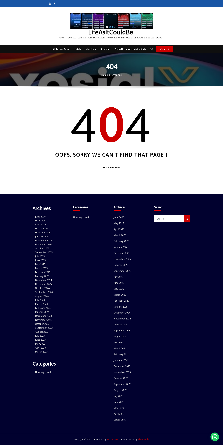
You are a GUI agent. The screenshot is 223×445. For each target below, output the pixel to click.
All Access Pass (60, 49)
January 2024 (42, 312)
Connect (164, 49)
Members (91, 49)
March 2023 (41, 351)
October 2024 (42, 288)
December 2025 (43, 240)
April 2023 (40, 347)
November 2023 (43, 319)
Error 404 (117, 74)
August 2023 (41, 331)
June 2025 (40, 260)
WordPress (112, 439)
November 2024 (43, 284)
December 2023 (43, 315)
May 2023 (40, 343)
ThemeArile (143, 439)
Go (187, 218)
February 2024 (42, 308)
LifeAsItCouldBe (110, 32)
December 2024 (43, 280)
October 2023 (42, 323)
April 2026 (40, 224)
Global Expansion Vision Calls (130, 49)
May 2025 (40, 264)
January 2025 (42, 276)
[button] (214, 437)
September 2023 (44, 327)
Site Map (105, 49)
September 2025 (44, 252)
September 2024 (44, 292)
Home (104, 74)
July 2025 (40, 256)
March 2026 (41, 228)
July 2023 (40, 335)
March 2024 (41, 304)
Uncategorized (43, 372)
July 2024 (40, 300)
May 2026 (40, 220)
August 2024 (41, 296)
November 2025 (43, 244)
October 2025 (42, 248)
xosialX (77, 49)
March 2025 (41, 268)
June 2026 (40, 216)
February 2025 (42, 272)
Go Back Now (111, 167)
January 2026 (42, 236)
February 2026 (42, 232)
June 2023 (40, 339)
